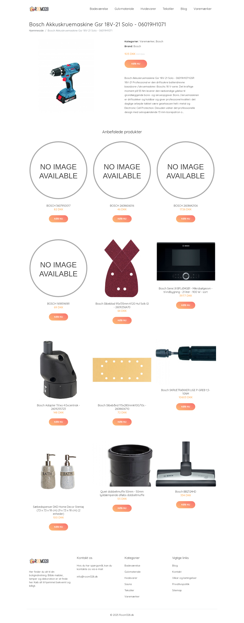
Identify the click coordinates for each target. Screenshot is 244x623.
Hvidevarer (148, 10)
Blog (184, 10)
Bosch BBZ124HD (185, 494)
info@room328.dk (87, 579)
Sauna (128, 586)
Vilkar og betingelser (184, 580)
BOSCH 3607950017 (58, 208)
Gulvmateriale (124, 10)
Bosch (159, 43)
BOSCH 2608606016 (122, 208)
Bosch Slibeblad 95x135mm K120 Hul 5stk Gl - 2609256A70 (122, 307)
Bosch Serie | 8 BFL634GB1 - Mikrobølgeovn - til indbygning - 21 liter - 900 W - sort (185, 292)
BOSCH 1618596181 (58, 306)
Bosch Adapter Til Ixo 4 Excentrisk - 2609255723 (58, 409)
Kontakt (176, 574)
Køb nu (135, 66)
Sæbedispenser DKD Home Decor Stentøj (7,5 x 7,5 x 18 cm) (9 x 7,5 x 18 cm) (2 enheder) (58, 512)
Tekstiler (168, 10)
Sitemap (177, 592)
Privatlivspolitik (180, 586)
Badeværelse (99, 10)
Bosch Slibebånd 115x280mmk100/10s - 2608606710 (122, 409)
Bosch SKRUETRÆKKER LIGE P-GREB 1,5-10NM (185, 394)
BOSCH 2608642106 (186, 208)
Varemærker (203, 10)
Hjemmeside (36, 32)
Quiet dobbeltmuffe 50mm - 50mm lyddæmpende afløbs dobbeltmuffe (122, 495)
